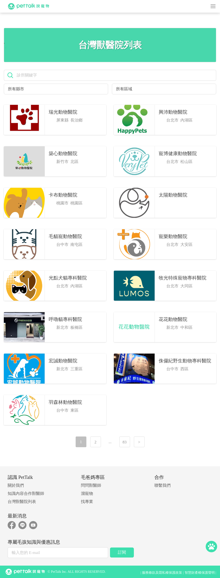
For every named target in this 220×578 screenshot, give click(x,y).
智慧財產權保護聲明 (200, 572)
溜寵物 (87, 493)
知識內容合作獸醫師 (26, 493)
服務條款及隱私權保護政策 (162, 572)
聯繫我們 (162, 485)
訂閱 (122, 552)
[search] (114, 75)
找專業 (87, 501)
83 (125, 442)
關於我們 (16, 485)
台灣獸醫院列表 (22, 501)
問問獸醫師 (91, 485)
